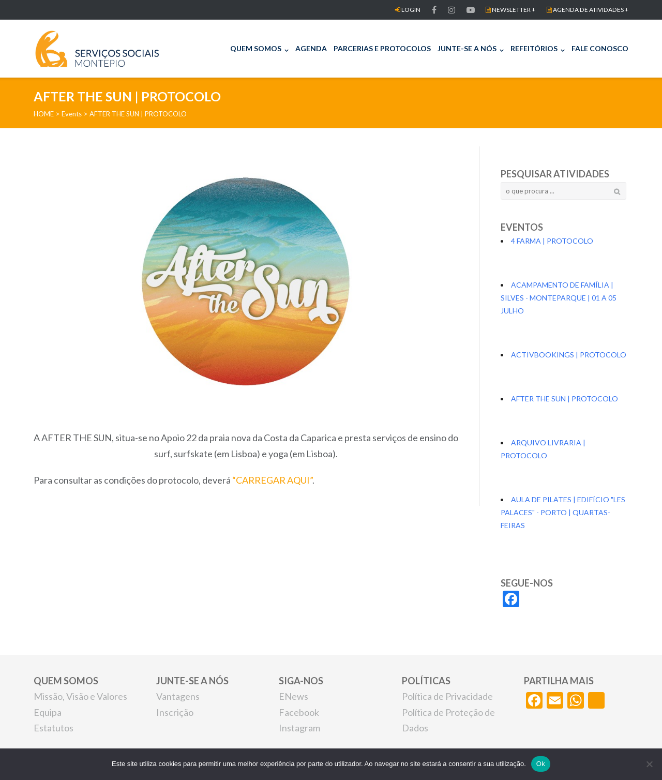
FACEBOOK (434, 10)
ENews (293, 696)
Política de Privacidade (447, 696)
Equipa (48, 712)
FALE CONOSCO (599, 48)
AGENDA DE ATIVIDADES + (587, 9)
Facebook (299, 712)
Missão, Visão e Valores (80, 696)
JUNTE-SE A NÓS (467, 48)
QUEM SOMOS (255, 48)
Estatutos (53, 727)
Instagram (299, 727)
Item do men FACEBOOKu (451, 10)
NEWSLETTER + (510, 9)
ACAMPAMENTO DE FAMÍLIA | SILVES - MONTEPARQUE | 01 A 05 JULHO (558, 297)
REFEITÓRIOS (534, 48)
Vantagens (178, 696)
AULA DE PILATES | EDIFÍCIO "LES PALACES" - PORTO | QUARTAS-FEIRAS (563, 512)
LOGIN (407, 9)
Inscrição (174, 712)
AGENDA (311, 48)
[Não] (649, 764)
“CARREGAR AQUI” (272, 480)
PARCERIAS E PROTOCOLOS (382, 48)
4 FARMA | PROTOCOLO (552, 240)
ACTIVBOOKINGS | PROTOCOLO (568, 354)
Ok (540, 764)
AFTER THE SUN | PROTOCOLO (564, 398)
